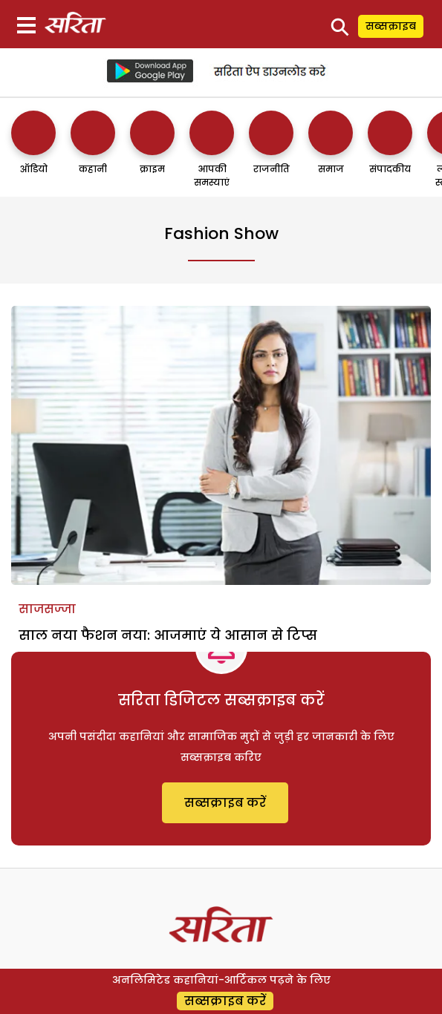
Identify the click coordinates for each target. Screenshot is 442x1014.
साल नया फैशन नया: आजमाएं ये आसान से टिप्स (168, 635)
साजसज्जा (47, 609)
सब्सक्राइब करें (225, 802)
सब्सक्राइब (390, 26)
